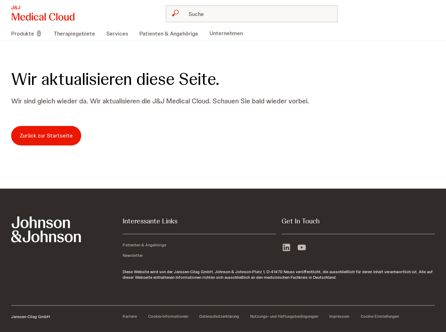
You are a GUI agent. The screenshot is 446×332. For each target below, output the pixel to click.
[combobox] (252, 14)
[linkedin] (286, 248)
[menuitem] (29, 33)
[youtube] (302, 248)
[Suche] (256, 14)
